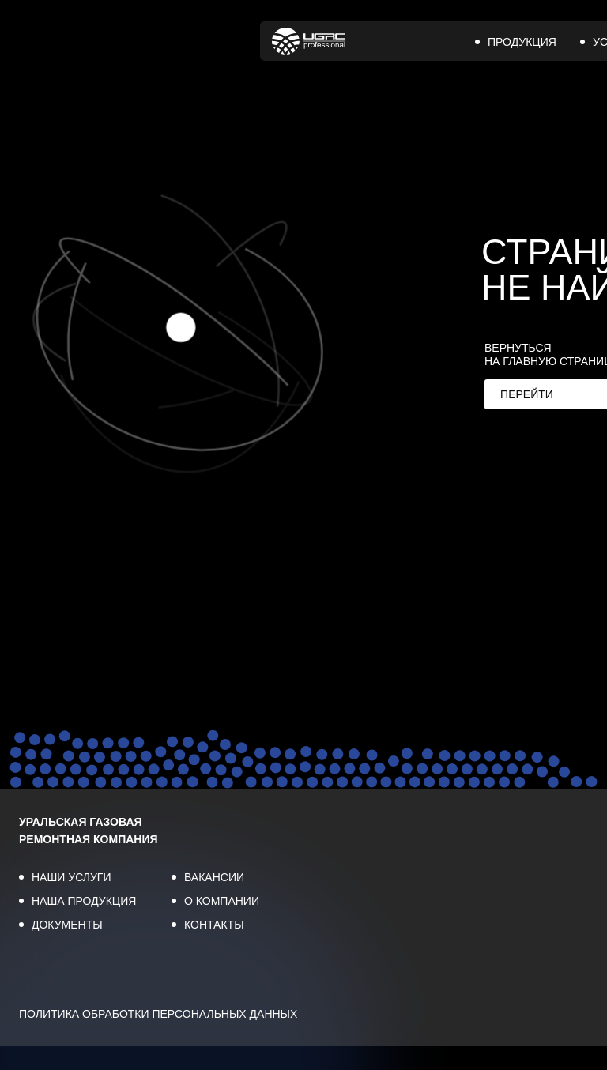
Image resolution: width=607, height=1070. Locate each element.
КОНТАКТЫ (214, 924)
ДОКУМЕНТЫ (67, 924)
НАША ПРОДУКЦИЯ (84, 901)
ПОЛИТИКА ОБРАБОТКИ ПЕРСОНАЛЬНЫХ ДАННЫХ (158, 1014)
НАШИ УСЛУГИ (71, 877)
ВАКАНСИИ (214, 877)
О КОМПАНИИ (221, 901)
